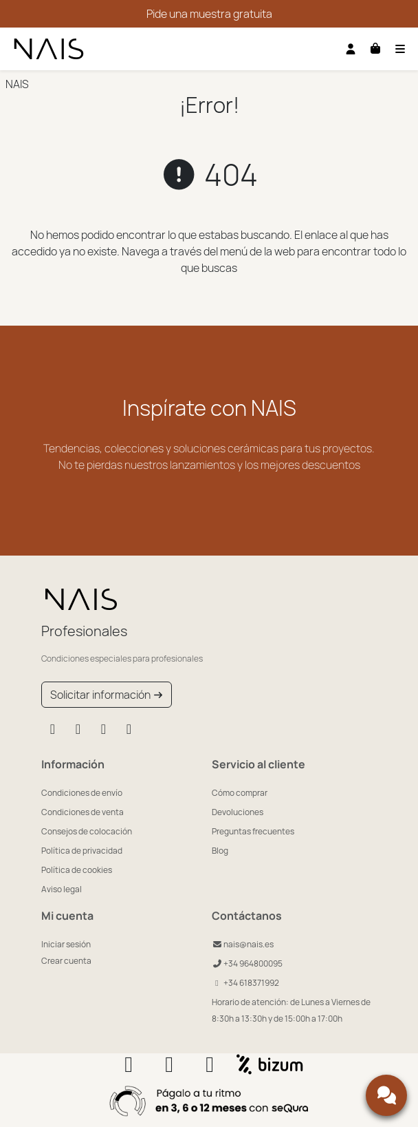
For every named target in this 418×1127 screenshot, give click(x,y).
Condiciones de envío (81, 793)
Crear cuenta (66, 961)
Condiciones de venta (82, 812)
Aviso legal (61, 889)
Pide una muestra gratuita (209, 13)
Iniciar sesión (66, 944)
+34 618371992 (245, 983)
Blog (220, 850)
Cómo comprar (239, 793)
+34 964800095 (247, 963)
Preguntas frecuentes (253, 831)
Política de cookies (76, 870)
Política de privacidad (81, 850)
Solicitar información (106, 694)
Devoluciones (237, 812)
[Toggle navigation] (400, 48)
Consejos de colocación (86, 831)
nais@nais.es (243, 944)
